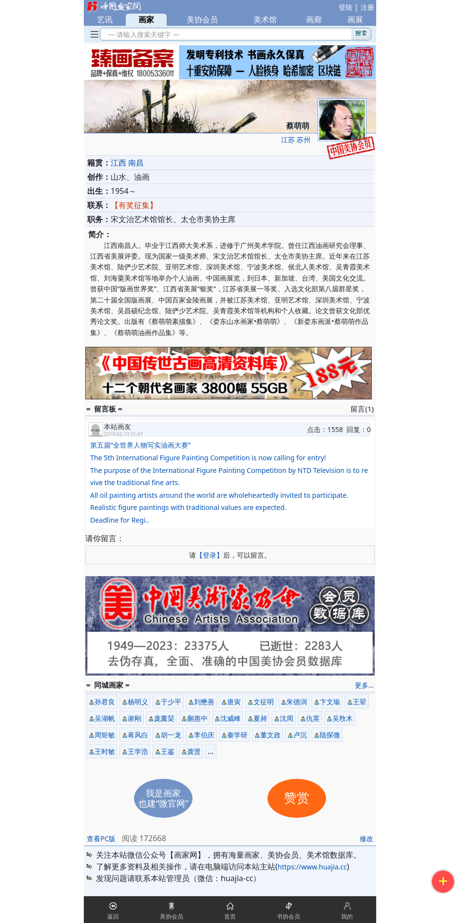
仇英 (313, 718)
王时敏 (105, 751)
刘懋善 (204, 701)
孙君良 (105, 701)
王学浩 (138, 751)
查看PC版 (101, 838)
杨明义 (138, 701)
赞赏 (296, 798)
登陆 (345, 7)
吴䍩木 (342, 718)
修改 (366, 838)
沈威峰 (230, 718)
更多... (364, 685)
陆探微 (330, 734)
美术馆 (265, 19)
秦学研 (237, 734)
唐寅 (234, 701)
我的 (347, 916)
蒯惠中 (197, 718)
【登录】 (209, 555)
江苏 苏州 (295, 139)
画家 (146, 19)
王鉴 (167, 751)
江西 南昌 (127, 162)
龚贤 (194, 751)
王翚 (359, 701)
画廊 (314, 19)
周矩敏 (105, 734)
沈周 (286, 718)
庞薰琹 (164, 718)
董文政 (270, 734)
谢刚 (134, 718)
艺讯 (105, 19)
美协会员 (202, 19)
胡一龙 (171, 734)
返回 (113, 916)
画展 (355, 19)
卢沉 (300, 734)
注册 (367, 7)
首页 (230, 916)
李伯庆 (204, 734)
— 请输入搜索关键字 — (142, 34)
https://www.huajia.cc (312, 866)
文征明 (263, 701)
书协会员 (288, 916)
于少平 (171, 701)
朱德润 (297, 701)
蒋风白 (138, 734)
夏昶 (260, 718)
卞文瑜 (330, 701)
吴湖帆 (105, 718)
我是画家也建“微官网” (163, 798)
